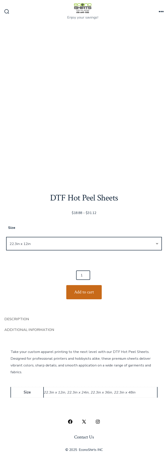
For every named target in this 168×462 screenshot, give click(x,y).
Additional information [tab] (29, 329)
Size (11, 227)
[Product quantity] (83, 275)
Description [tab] (16, 319)
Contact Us (84, 437)
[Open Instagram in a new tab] (98, 422)
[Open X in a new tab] (84, 422)
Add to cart (84, 292)
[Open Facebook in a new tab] (70, 422)
